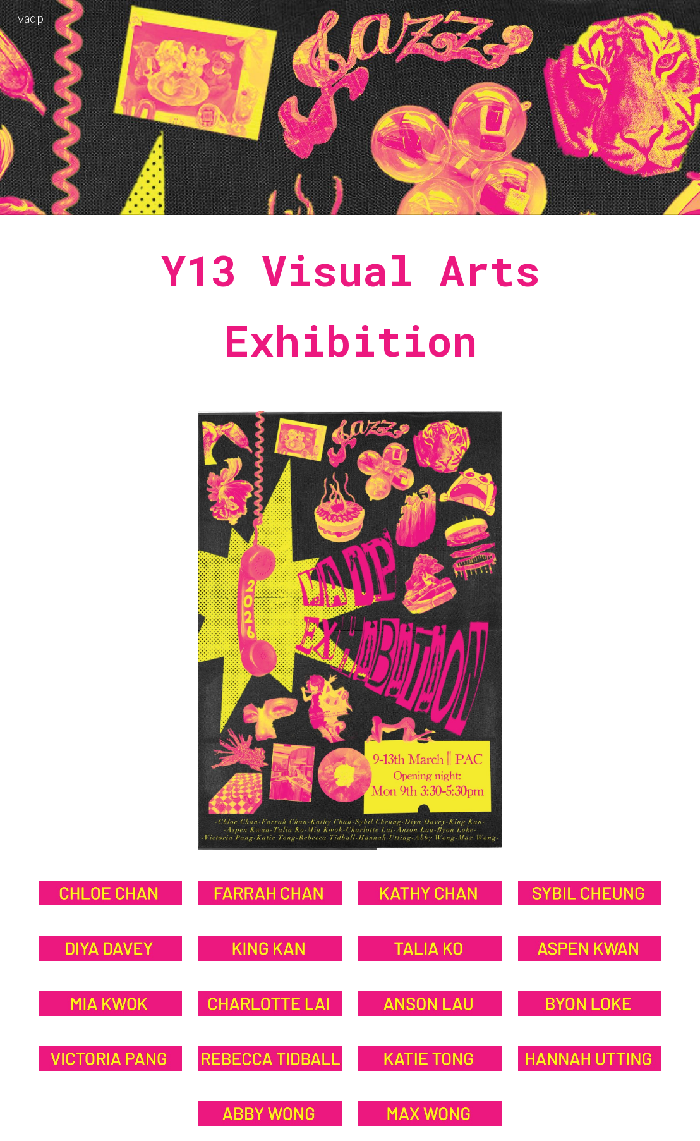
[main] (350, 305)
